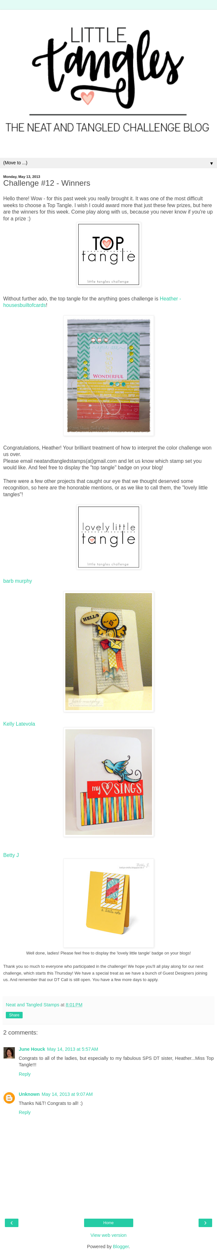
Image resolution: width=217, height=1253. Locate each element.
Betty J (11, 855)
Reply (25, 1074)
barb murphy (17, 581)
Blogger (121, 1246)
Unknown (29, 1094)
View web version (109, 1235)
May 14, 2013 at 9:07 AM (67, 1094)
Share (14, 1015)
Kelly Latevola (19, 724)
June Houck (32, 1049)
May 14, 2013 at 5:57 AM (72, 1049)
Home (108, 1223)
